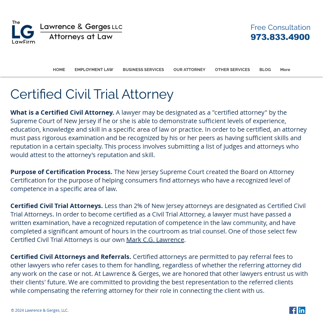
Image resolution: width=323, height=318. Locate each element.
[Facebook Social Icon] (293, 310)
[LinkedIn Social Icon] (301, 310)
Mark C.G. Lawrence (155, 239)
